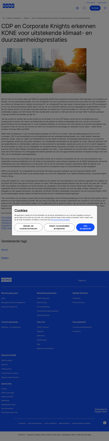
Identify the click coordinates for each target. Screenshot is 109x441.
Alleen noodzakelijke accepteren (59, 227)
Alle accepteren (85, 227)
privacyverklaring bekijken (60, 220)
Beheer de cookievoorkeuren (28, 227)
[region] (54, 220)
